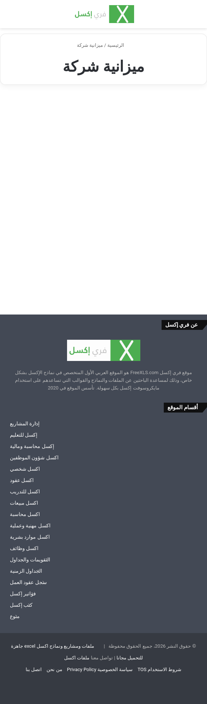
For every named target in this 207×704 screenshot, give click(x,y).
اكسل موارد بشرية (30, 537)
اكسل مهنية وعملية (30, 525)
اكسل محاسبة (25, 514)
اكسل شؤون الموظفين (34, 457)
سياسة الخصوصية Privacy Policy (100, 669)
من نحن (54, 669)
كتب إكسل (21, 605)
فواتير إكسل (23, 593)
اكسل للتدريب (25, 491)
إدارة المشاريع (25, 423)
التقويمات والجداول (30, 559)
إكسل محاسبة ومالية (32, 446)
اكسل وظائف (24, 548)
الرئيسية (118, 45)
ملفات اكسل (76, 657)
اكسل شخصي (25, 469)
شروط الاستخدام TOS (159, 669)
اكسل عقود (22, 480)
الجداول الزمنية (26, 571)
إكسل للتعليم (23, 435)
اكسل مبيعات (24, 503)
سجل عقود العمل (28, 582)
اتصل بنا (34, 669)
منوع (15, 616)
